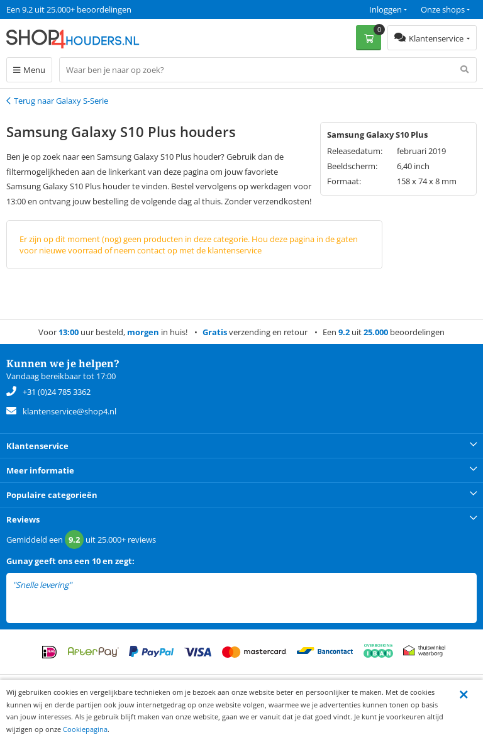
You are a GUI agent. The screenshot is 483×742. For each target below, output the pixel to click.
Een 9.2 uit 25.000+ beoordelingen (68, 9)
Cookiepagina (85, 729)
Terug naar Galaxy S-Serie (61, 100)
